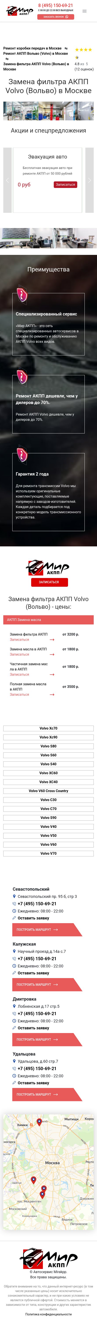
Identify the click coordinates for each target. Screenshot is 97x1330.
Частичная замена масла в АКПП (29, 666)
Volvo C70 (48, 809)
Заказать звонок (53, 17)
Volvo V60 (48, 844)
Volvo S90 (49, 818)
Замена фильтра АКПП (29, 634)
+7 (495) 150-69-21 (37, 903)
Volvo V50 (48, 836)
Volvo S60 (49, 755)
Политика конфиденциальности (48, 1314)
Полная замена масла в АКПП (28, 686)
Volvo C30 (48, 800)
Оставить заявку (33, 918)
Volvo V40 (48, 827)
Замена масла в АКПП (28, 649)
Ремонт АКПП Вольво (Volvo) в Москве (35, 53)
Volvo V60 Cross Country (48, 791)
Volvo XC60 (48, 773)
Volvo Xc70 (48, 728)
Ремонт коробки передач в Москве (32, 48)
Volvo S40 (49, 764)
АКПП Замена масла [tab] (24, 620)
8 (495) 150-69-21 (55, 5)
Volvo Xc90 (48, 737)
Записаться (65, 184)
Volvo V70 (48, 853)
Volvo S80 (49, 746)
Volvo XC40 (48, 782)
